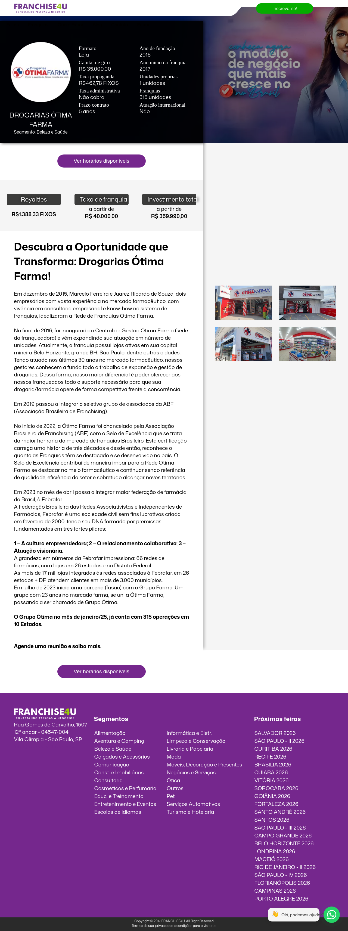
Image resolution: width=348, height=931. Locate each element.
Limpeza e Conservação (196, 740)
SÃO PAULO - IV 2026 (280, 875)
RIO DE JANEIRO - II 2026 (285, 867)
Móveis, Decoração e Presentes (204, 764)
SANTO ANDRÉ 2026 (280, 811)
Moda (174, 756)
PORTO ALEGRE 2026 (281, 898)
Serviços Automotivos (193, 804)
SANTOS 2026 (271, 819)
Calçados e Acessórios (122, 756)
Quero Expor (70, 25)
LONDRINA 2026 (274, 851)
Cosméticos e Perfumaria (125, 788)
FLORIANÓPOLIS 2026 (282, 882)
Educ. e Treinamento (119, 796)
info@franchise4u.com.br (44, 746)
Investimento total (172, 199)
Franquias (38, 25)
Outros (175, 788)
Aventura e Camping (119, 740)
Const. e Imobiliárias (119, 772)
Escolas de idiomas (117, 811)
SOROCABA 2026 (276, 788)
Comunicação (111, 764)
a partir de (101, 208)
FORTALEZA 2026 (276, 804)
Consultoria (108, 780)
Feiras (13, 25)
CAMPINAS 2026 (275, 890)
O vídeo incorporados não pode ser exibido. (275, 176)
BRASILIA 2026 (272, 764)
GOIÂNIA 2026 (272, 796)
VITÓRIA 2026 (271, 780)
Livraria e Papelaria (190, 748)
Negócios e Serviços (191, 772)
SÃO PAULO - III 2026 (280, 827)
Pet (171, 796)
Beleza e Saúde (113, 748)
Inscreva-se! (284, 8)
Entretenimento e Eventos (125, 804)
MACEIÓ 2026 (271, 859)
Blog (97, 25)
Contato (119, 25)
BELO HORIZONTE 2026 (283, 843)
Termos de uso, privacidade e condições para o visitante (174, 925)
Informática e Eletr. (189, 733)
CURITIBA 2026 (273, 748)
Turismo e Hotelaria (190, 811)
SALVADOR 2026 (275, 733)
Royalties (34, 199)
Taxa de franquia (103, 199)
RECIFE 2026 (270, 756)
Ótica (173, 780)
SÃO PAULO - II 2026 (279, 740)
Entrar (143, 25)
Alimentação (110, 733)
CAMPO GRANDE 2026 (283, 835)
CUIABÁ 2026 (271, 772)
